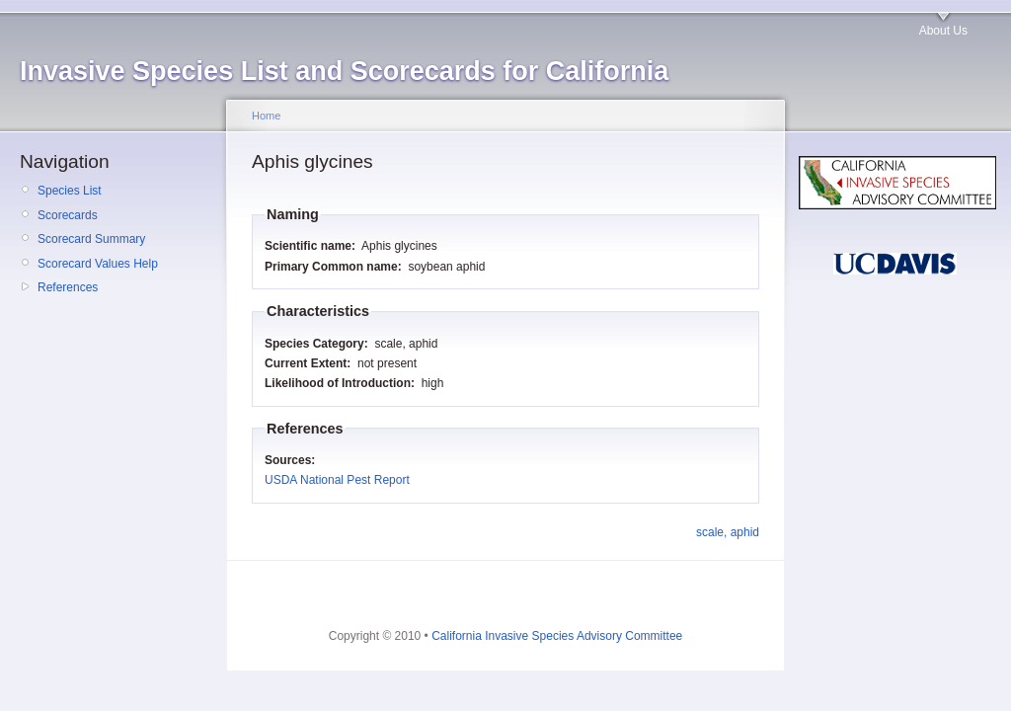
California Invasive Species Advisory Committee (556, 636)
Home (266, 115)
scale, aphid (727, 532)
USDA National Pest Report (337, 480)
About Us (943, 31)
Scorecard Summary (91, 239)
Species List (70, 191)
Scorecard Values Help (98, 264)
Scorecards (68, 215)
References (68, 287)
